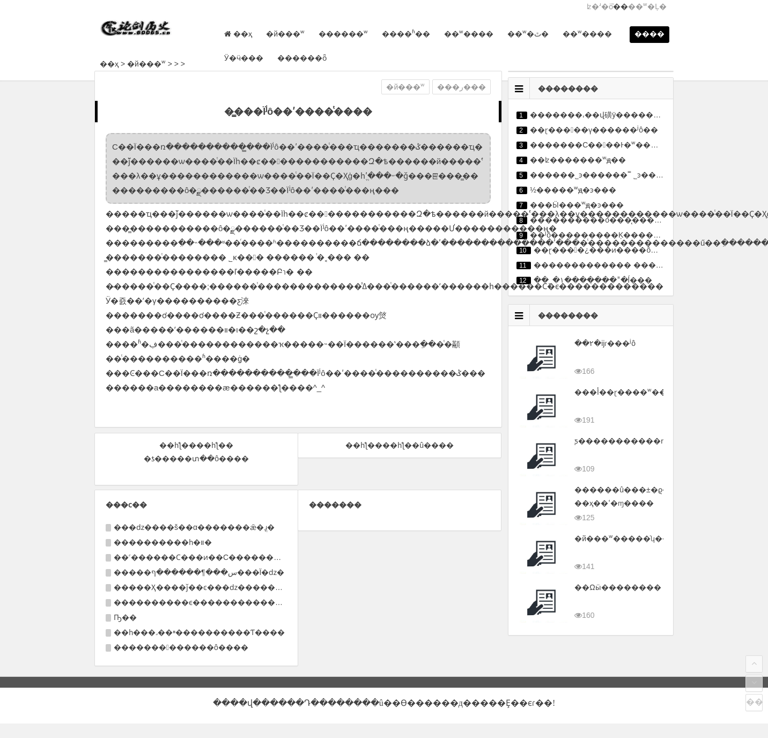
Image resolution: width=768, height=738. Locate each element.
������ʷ (341, 33)
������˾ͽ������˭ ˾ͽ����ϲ (602, 175)
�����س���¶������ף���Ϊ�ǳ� (199, 572)
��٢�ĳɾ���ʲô (605, 343)
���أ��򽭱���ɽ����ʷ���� (628, 392)
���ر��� (461, 87)
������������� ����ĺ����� (618, 265)
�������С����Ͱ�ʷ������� (609, 145)
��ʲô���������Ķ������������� (625, 235)
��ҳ (109, 64)
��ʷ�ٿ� (526, 33)
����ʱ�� (404, 33)
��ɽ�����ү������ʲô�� (594, 130)
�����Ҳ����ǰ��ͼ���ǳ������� (202, 587)
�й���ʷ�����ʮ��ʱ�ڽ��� (641, 538)
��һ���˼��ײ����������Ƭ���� (199, 632)
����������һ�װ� (163, 542)
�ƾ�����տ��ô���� (196, 458)
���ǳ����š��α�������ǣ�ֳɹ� (194, 527)
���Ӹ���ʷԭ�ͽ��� (577, 205)
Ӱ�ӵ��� (242, 58)
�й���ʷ (283, 33)
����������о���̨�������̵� (611, 220)
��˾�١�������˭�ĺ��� (593, 280)
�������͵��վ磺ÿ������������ (618, 114)
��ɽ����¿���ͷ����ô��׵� (603, 250)
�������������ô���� (181, 647)
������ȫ (300, 58)
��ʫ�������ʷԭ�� (578, 160)
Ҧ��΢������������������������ (125, 617)
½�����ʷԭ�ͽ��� (573, 190)
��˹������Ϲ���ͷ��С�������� (201, 557)
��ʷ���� (467, 33)
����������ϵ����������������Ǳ (218, 602)
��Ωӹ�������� (617, 587)
